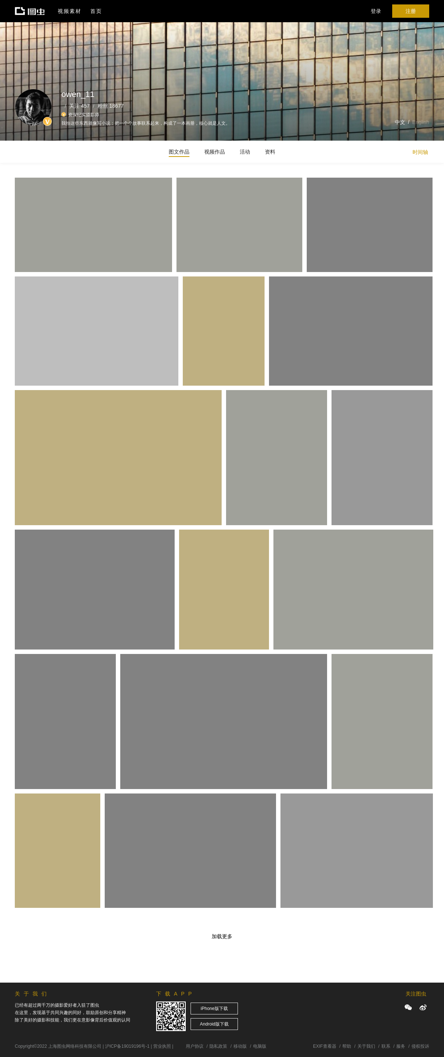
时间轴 (420, 152)
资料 (270, 152)
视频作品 (214, 152)
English (420, 122)
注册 (411, 11)
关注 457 (79, 106)
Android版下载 (214, 1024)
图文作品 (179, 152)
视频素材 (69, 11)
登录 (376, 11)
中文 (400, 122)
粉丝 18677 (111, 106)
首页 (96, 11)
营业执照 (162, 1046)
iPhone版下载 (214, 1008)
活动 (245, 152)
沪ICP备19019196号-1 (127, 1046)
